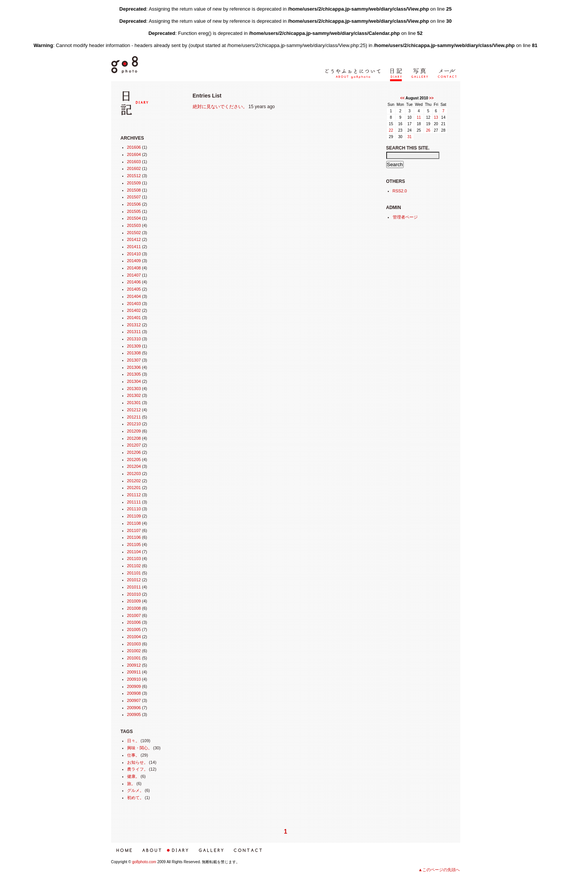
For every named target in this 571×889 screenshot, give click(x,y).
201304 (134, 381)
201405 (134, 289)
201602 (134, 168)
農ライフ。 (137, 769)
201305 (134, 374)
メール (444, 85)
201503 (134, 225)
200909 (134, 686)
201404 (134, 296)
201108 (134, 523)
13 (436, 117)
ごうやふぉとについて (349, 85)
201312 (134, 325)
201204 (134, 466)
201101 (134, 573)
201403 (134, 303)
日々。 (133, 740)
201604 (134, 154)
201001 (134, 658)
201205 (134, 459)
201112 (134, 494)
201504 (134, 218)
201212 (134, 410)
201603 (134, 161)
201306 (134, 367)
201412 (134, 239)
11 (419, 117)
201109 (134, 516)
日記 (395, 85)
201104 (134, 551)
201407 (134, 275)
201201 (134, 487)
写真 (416, 85)
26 (428, 130)
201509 (134, 183)
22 (391, 130)
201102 (134, 565)
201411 (134, 246)
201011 (134, 587)
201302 (134, 395)
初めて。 (135, 797)
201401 (134, 317)
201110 (134, 509)
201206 (134, 452)
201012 (134, 579)
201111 (134, 502)
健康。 (133, 776)
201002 (134, 650)
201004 (134, 636)
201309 (134, 346)
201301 (134, 402)
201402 (134, 310)
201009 (134, 601)
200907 (134, 700)
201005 (134, 629)
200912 (134, 665)
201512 (134, 175)
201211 (134, 417)
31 (409, 137)
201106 (134, 537)
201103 (134, 558)
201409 (134, 260)
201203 (134, 473)
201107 (134, 530)
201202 (134, 480)
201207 (134, 445)
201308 (134, 353)
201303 (134, 388)
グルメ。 (135, 790)
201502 (134, 232)
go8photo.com (144, 862)
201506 (134, 204)
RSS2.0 (400, 191)
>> (431, 98)
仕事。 (133, 755)
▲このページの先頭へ (439, 869)
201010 (134, 594)
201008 (134, 608)
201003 (134, 644)
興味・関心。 (139, 748)
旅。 (131, 783)
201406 (134, 282)
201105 (134, 544)
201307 (134, 360)
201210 (134, 424)
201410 (134, 254)
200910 (134, 679)
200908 (134, 693)
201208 (134, 438)
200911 (134, 672)
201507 (134, 197)
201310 (134, 339)
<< (402, 98)
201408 (134, 268)
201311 (134, 331)
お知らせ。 (137, 762)
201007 (134, 615)
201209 (134, 431)
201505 (134, 211)
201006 (134, 622)
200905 (134, 714)
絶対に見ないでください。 (220, 106)
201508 (134, 190)
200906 (134, 707)
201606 (134, 147)
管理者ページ (405, 217)
